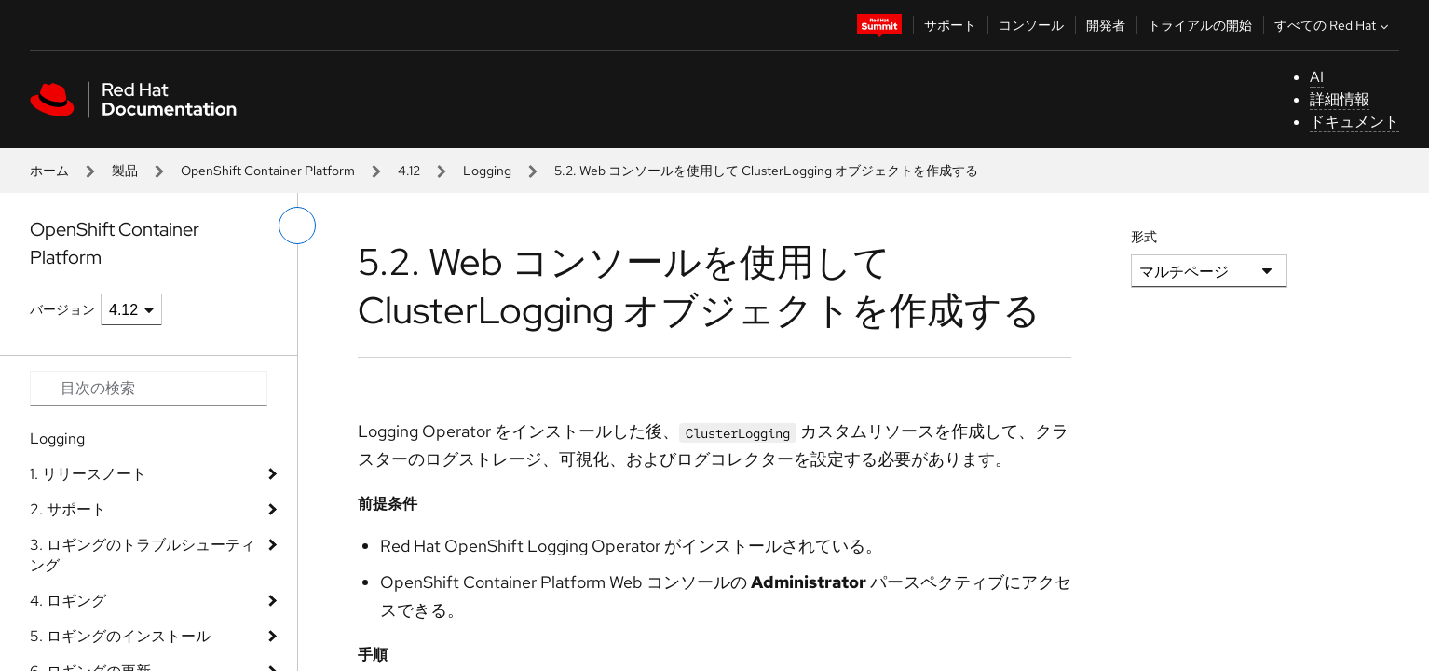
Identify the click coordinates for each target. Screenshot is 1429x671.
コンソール (1031, 25)
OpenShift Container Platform (268, 170)
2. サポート (68, 509)
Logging (487, 170)
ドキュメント (1354, 121)
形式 (1144, 236)
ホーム (49, 170)
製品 (125, 170)
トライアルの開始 (1200, 25)
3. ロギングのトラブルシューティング (142, 555)
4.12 (409, 170)
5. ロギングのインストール (120, 636)
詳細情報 (1339, 99)
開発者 (1105, 25)
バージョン (62, 309)
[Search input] (148, 388)
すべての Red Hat (1333, 25)
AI (1317, 77)
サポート (950, 25)
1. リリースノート (88, 474)
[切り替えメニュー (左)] (297, 225)
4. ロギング (68, 600)
